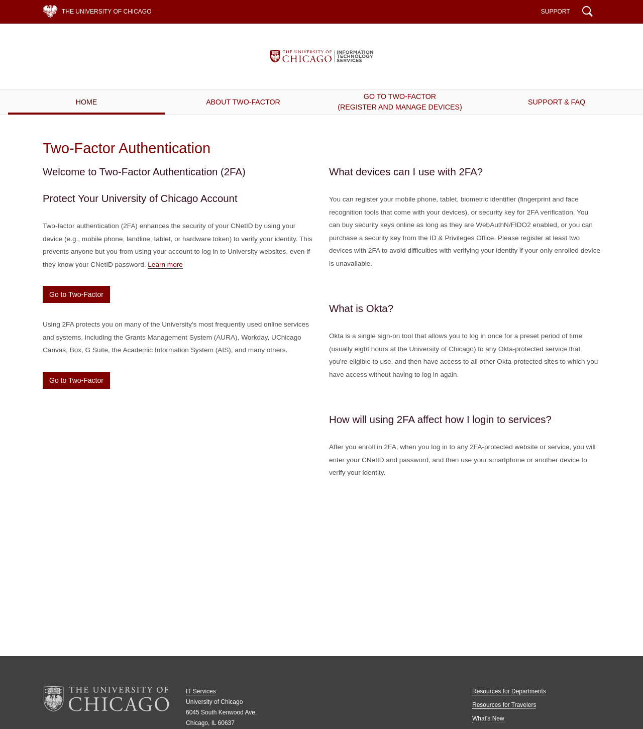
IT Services (321, 56)
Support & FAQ (556, 102)
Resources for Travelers (504, 704)
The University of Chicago (106, 11)
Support (555, 11)
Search (587, 13)
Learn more (165, 264)
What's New (488, 718)
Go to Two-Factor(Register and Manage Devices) (400, 101)
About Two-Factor (243, 102)
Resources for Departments (509, 691)
